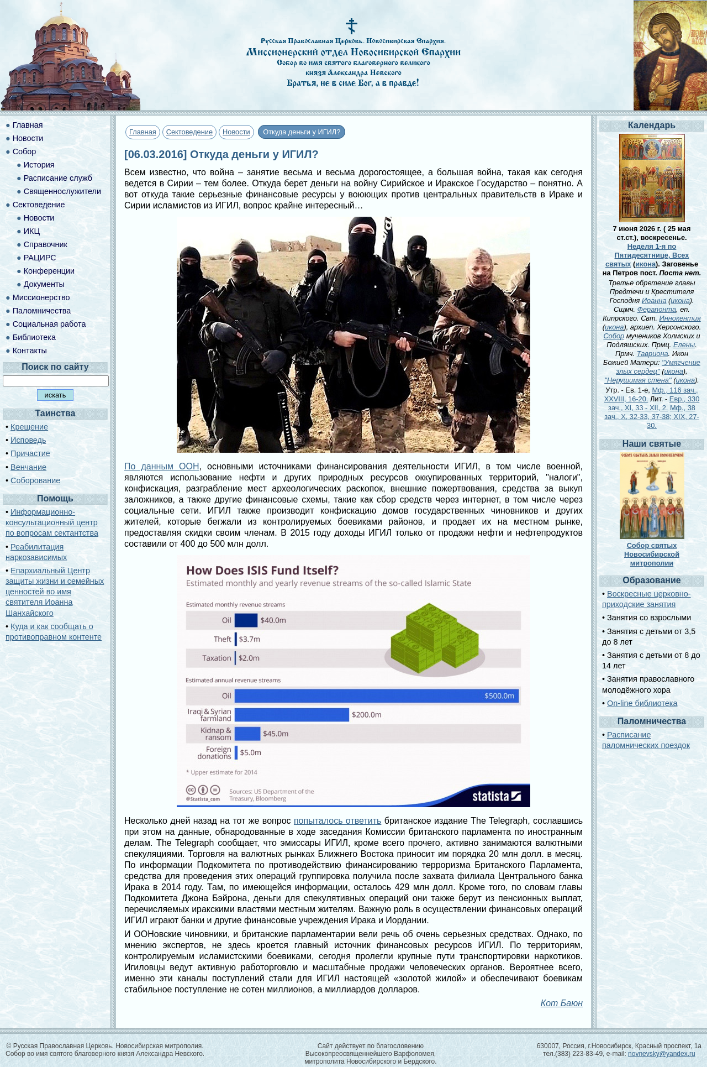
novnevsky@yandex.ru (661, 1054)
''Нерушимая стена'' (638, 380)
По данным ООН (161, 466)
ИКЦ (32, 231)
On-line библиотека (642, 703)
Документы (44, 284)
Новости (236, 132)
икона (645, 264)
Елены (684, 345)
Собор (24, 151)
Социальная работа (49, 324)
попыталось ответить (337, 820)
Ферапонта (656, 309)
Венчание (28, 467)
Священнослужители (62, 191)
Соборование (35, 480)
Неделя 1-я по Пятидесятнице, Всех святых (647, 255)
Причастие (30, 453)
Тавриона (652, 353)
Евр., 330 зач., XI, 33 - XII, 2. (653, 403)
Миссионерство (41, 297)
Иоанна (654, 300)
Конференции (49, 270)
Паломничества (42, 310)
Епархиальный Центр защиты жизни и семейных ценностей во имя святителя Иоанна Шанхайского (55, 592)
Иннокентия (680, 318)
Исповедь (28, 440)
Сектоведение (189, 132)
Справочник (45, 244)
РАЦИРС (40, 257)
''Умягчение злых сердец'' (658, 366)
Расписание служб (58, 178)
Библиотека (34, 337)
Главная (142, 132)
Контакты (30, 350)
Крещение (29, 426)
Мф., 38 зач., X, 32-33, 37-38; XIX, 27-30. (651, 417)
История (39, 164)
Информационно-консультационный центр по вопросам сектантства (52, 522)
